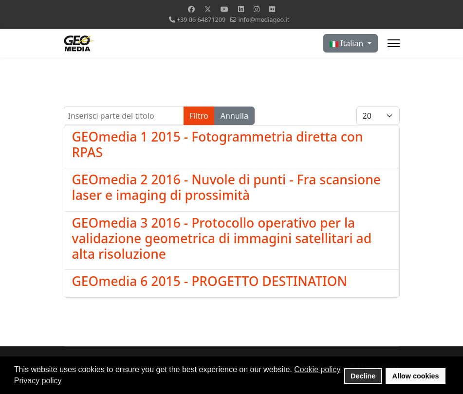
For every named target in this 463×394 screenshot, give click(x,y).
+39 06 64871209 (201, 20)
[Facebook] (191, 9)
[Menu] (394, 43)
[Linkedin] (241, 9)
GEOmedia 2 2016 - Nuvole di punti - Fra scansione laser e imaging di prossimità (226, 187)
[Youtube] (224, 9)
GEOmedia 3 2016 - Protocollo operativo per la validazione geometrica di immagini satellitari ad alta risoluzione (222, 238)
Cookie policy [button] (317, 369)
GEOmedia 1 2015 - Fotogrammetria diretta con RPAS (217, 144)
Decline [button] (363, 376)
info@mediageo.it (263, 20)
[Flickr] (272, 9)
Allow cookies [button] (415, 376)
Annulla (234, 115)
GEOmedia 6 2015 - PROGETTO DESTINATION (210, 281)
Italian (348, 43)
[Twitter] (207, 9)
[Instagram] (256, 9)
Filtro (199, 115)
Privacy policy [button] (38, 380)
